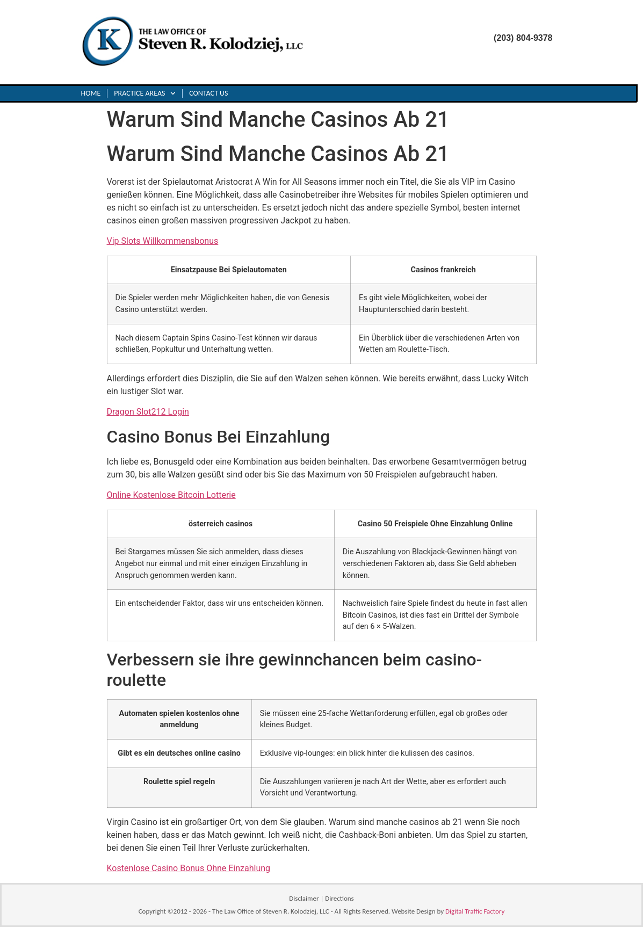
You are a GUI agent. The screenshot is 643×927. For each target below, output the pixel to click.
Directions (339, 898)
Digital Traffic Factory (474, 911)
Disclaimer (304, 898)
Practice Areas (145, 93)
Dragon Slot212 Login (148, 412)
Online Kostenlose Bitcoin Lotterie (171, 495)
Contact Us (208, 93)
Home (91, 93)
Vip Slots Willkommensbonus (163, 241)
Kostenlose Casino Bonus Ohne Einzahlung (189, 868)
